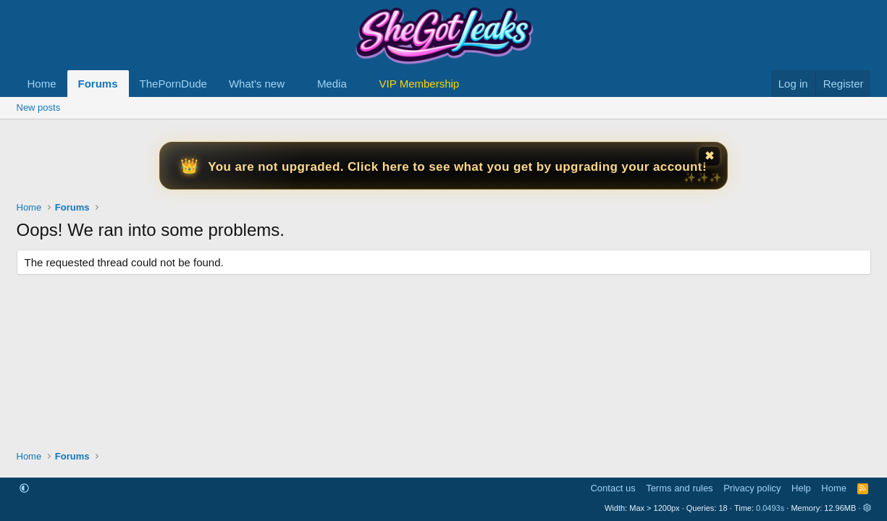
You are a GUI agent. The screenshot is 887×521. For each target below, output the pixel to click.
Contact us (612, 488)
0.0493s (770, 508)
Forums (98, 83)
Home (42, 83)
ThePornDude (173, 83)
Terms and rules (679, 488)
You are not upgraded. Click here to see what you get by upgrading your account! (457, 167)
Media (332, 83)
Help (801, 488)
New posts (39, 107)
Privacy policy (752, 488)
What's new (257, 83)
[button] (296, 83)
